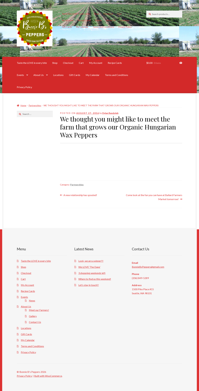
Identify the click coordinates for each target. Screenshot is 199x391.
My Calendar (82, 27)
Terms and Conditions (103, 27)
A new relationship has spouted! (80, 195)
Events (98, 20)
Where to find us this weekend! (94, 278)
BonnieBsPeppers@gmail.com (148, 266)
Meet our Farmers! (39, 310)
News (32, 300)
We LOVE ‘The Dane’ (89, 266)
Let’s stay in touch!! (88, 284)
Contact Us (35, 322)
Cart (119, 13)
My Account (68, 20)
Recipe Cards (84, 20)
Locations (124, 20)
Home (23, 105)
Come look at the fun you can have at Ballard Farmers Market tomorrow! (154, 197)
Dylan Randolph (110, 113)
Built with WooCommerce (48, 375)
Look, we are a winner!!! (90, 260)
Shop (96, 13)
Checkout (108, 13)
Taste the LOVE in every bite (76, 13)
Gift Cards (67, 27)
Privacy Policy (125, 27)
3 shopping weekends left (91, 273)
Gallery (33, 316)
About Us (111, 20)
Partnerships (35, 105)
